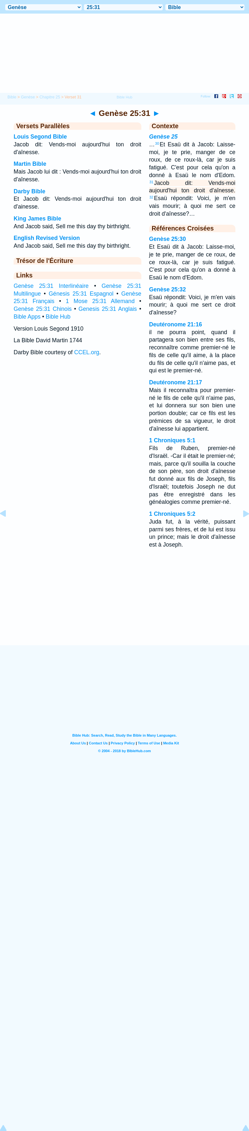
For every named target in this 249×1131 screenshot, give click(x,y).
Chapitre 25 (50, 97)
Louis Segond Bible (40, 136)
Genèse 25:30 (167, 239)
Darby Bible (29, 191)
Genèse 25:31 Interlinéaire (51, 286)
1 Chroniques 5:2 (172, 514)
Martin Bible (30, 164)
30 (157, 143)
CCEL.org (86, 352)
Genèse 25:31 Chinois (43, 309)
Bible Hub (58, 316)
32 (151, 197)
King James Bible (37, 218)
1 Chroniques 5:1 (172, 440)
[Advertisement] (124, 605)
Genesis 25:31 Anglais (107, 309)
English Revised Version (47, 238)
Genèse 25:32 (167, 289)
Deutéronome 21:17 (175, 382)
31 (151, 182)
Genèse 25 (163, 136)
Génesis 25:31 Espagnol (81, 293)
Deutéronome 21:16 (175, 324)
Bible (11, 97)
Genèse (28, 97)
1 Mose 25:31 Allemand (100, 301)
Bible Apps (27, 316)
